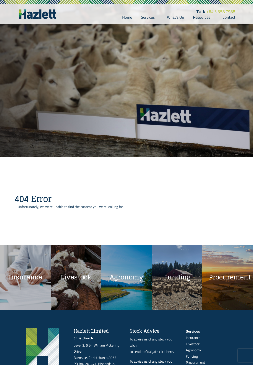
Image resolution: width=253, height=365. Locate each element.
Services (149, 17)
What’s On (175, 17)
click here (166, 351)
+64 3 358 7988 (215, 11)
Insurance (193, 337)
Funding (192, 356)
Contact (228, 17)
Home (127, 17)
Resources (203, 17)
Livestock (193, 344)
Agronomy (193, 350)
